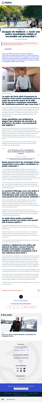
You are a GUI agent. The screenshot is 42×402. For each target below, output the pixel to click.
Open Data (35, 393)
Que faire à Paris (11, 399)
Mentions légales (7, 393)
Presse (30, 393)
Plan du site (25, 395)
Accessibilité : (20, 393)
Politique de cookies (18, 395)
